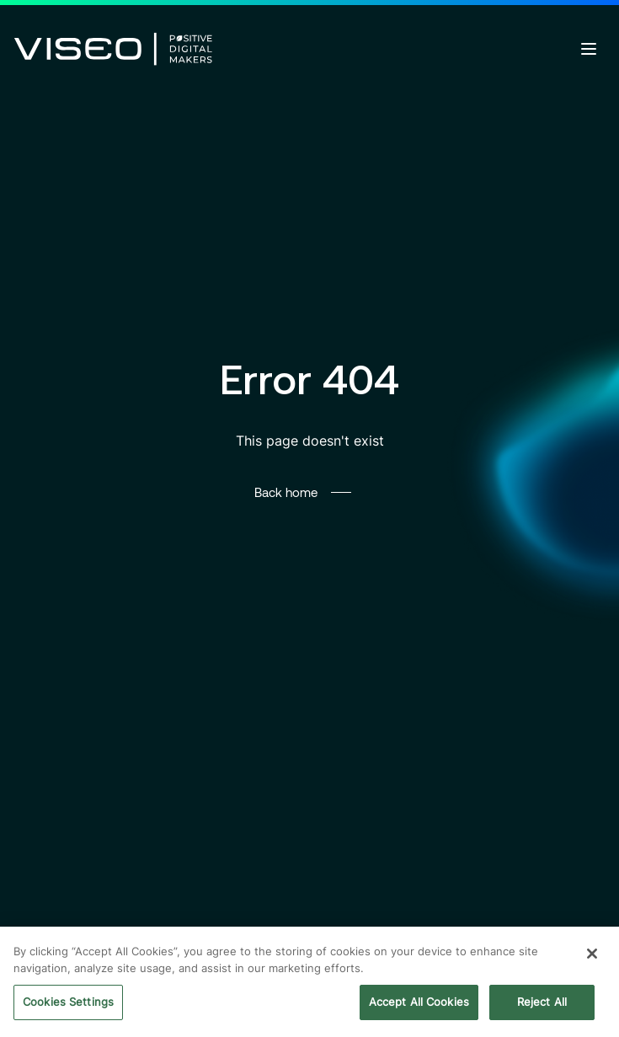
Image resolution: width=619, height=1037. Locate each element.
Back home (286, 492)
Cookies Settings (68, 1003)
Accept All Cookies (419, 1003)
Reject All (542, 1003)
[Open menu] (589, 49)
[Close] (592, 955)
